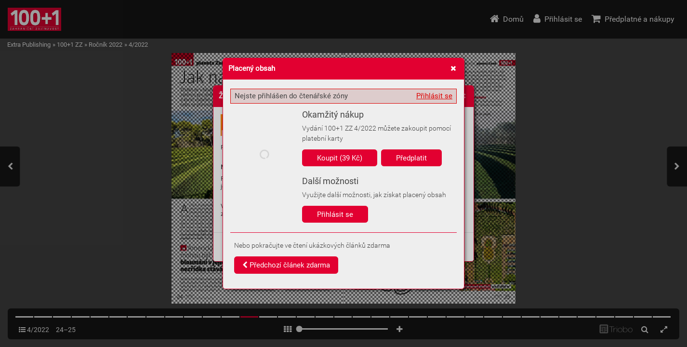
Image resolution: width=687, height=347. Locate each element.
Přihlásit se (434, 96)
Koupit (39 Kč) (339, 158)
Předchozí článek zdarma (286, 265)
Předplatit (411, 158)
